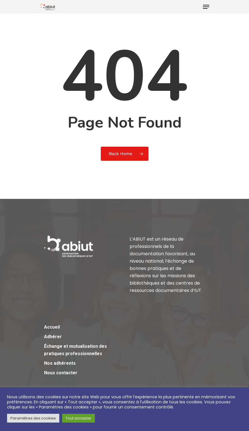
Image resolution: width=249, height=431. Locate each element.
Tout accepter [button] (78, 418)
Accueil (52, 327)
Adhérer (53, 336)
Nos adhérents (60, 363)
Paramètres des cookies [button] (33, 418)
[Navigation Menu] (206, 7)
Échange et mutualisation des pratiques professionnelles (75, 350)
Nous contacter (60, 372)
